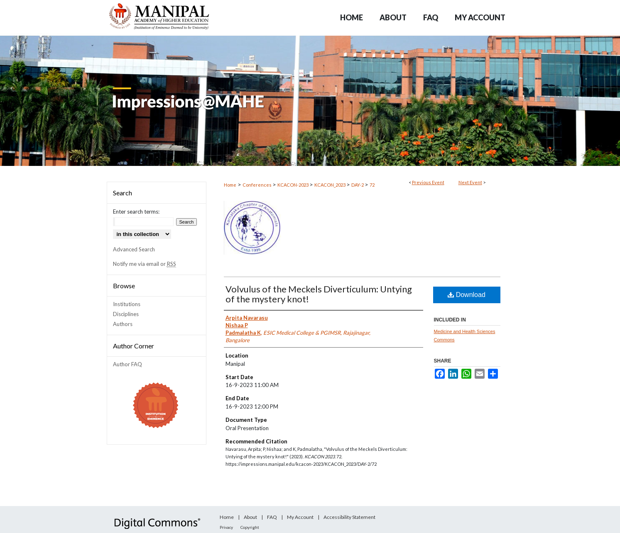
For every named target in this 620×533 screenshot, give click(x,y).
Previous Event (428, 182)
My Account (300, 517)
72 (372, 184)
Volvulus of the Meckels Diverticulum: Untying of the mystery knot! (318, 293)
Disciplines (126, 314)
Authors (122, 324)
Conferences (257, 184)
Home (230, 184)
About (250, 517)
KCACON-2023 (293, 184)
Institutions (126, 304)
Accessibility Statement (349, 517)
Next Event (470, 182)
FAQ (272, 517)
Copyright (249, 527)
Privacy (226, 527)
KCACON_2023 (330, 184)
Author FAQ (127, 364)
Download (466, 294)
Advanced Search (134, 249)
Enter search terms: (136, 211)
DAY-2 (358, 184)
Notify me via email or (144, 263)
